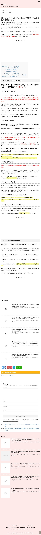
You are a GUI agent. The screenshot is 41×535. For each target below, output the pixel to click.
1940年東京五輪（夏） (10, 69)
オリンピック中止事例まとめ (9, 76)
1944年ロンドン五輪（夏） (11, 73)
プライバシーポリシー (22, 525)
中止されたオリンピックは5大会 (10, 66)
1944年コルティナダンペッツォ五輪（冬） (15, 75)
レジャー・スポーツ (8, 375)
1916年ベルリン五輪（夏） (11, 68)
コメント (5, 387)
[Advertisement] (20, 51)
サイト (4, 411)
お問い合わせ (14, 525)
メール (5, 406)
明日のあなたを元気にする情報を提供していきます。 (20, 529)
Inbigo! (3, 4)
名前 (4, 401)
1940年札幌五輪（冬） (10, 71)
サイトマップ (30, 525)
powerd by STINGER (29, 532)
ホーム (9, 525)
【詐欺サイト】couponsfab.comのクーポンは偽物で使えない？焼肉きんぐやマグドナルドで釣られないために (25, 477)
